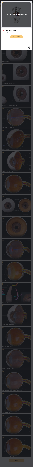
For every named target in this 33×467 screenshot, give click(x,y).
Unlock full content (17, 36)
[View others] (29, 48)
